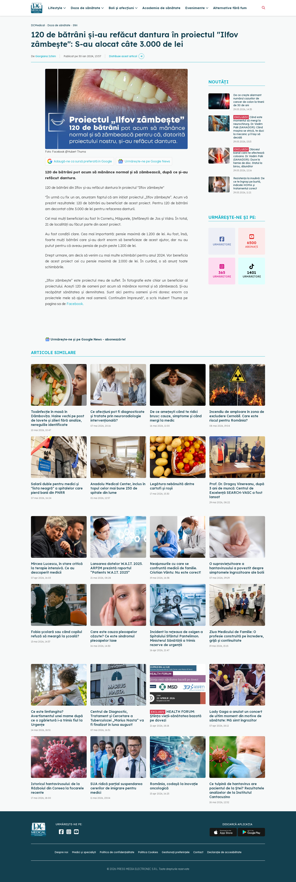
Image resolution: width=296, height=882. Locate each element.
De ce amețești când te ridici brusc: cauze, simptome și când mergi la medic (176, 416)
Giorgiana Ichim (45, 56)
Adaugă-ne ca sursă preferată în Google (83, 161)
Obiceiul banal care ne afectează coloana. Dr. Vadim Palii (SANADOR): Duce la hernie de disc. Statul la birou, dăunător (248, 157)
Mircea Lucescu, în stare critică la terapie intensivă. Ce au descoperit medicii (57, 568)
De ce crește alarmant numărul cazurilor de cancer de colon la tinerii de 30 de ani (248, 100)
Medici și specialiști (84, 852)
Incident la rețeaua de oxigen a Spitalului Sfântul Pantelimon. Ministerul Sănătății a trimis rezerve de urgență (176, 638)
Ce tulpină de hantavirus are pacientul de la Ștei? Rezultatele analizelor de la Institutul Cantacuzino (236, 790)
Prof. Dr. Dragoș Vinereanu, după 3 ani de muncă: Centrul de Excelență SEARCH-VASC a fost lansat (236, 490)
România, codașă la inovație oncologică (174, 786)
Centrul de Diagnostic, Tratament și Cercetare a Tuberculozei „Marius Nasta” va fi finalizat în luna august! (117, 718)
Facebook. (75, 304)
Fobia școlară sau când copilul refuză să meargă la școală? (56, 634)
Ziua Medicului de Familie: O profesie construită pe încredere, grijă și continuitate (236, 636)
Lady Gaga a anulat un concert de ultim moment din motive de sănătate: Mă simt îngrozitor (235, 715)
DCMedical (38, 25)
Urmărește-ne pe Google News (147, 161)
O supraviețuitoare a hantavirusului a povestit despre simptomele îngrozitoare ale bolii (236, 568)
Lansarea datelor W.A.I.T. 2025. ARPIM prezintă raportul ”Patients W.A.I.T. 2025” (116, 568)
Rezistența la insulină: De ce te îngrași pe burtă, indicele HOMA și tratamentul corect (248, 183)
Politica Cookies (148, 852)
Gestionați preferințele (176, 852)
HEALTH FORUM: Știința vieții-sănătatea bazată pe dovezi (175, 715)
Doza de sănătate (58, 25)
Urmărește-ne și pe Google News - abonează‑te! (88, 339)
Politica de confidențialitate (117, 852)
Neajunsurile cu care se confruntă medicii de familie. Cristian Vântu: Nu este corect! (175, 568)
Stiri (75, 25)
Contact (198, 852)
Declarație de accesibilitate (224, 852)
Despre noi (61, 852)
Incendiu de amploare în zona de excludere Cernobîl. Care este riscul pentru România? (236, 416)
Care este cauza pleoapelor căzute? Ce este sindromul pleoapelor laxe (113, 636)
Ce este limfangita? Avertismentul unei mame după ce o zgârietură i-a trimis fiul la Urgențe (57, 718)
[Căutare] (263, 7)
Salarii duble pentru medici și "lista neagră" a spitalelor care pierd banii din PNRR (57, 488)
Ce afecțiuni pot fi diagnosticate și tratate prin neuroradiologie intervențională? (117, 416)
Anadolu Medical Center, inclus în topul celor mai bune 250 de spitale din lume (117, 488)
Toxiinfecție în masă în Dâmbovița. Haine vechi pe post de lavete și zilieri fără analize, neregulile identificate (57, 418)
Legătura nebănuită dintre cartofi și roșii (172, 486)
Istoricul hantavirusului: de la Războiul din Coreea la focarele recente (57, 788)
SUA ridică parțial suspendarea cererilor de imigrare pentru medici (116, 788)
